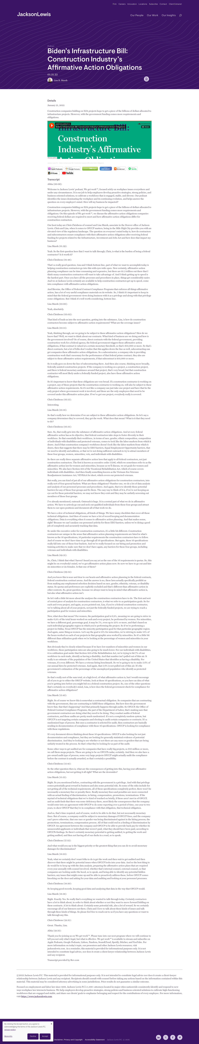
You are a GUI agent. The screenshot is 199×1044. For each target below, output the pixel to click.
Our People (136, 15)
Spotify (133, 169)
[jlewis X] (165, 1037)
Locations (143, 4)
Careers (122, 4)
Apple (55, 169)
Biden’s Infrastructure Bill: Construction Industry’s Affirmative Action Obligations (81, 163)
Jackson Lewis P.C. (52, 163)
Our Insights (169, 15)
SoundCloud (120, 169)
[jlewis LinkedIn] (158, 1037)
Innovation (132, 4)
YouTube (68, 173)
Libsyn (90, 169)
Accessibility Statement (94, 1040)
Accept (45, 1036)
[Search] (179, 15)
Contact (163, 4)
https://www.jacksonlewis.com (36, 996)
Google (72, 169)
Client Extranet (175, 4)
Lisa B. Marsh (60, 80)
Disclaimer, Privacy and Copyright (68, 1040)
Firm (115, 4)
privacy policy (10, 1030)
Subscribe (153, 4)
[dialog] (28, 1031)
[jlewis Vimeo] (179, 1037)
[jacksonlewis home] (34, 13)
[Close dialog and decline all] (51, 1023)
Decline (33, 1036)
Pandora (106, 169)
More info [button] (8, 1036)
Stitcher (53, 173)
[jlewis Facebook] (172, 1037)
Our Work (152, 15)
